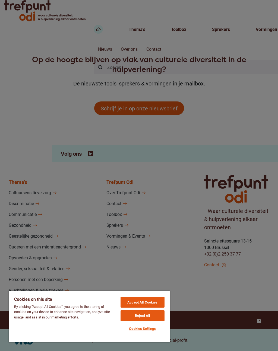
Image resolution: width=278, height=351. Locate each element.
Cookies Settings (142, 328)
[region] (89, 316)
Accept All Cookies (142, 302)
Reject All (142, 315)
